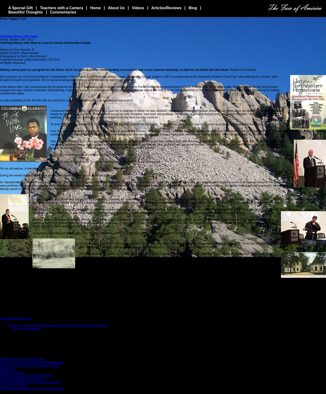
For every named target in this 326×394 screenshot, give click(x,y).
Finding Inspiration (11, 372)
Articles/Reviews (166, 8)
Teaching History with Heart (18, 36)
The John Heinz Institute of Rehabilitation (26, 375)
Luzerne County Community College (48, 325)
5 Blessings (7, 369)
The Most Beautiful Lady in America (22, 379)
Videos (138, 8)
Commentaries (63, 12)
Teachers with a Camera (61, 8)
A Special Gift (20, 8)
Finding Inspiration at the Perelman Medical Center (32, 362)
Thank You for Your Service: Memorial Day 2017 (30, 365)
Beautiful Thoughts (25, 12)
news (16, 328)
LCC (20, 325)
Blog (192, 8)
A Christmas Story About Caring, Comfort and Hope (32, 388)
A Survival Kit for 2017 (14, 385)
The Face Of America (295, 8)
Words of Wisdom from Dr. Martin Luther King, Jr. (31, 382)
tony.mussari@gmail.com (16, 318)
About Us (116, 8)
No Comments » (32, 328)
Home (95, 8)
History (12, 325)
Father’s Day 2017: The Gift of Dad (22, 359)
